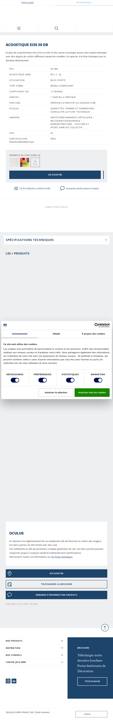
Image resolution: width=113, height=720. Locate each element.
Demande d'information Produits (79, 188)
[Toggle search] (56, 28)
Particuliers (27, 2)
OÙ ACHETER (55, 174)
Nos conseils (14, 655)
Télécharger (92, 681)
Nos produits (14, 640)
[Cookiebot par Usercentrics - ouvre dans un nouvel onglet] (97, 325)
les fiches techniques (62, 556)
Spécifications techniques (30, 240)
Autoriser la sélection (56, 392)
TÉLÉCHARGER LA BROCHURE (32, 188)
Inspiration (13, 648)
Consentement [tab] (19, 333)
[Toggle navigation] (19, 28)
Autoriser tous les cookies (92, 392)
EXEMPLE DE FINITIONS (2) (24, 155)
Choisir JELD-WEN (16, 662)
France (83, 714)
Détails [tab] (56, 333)
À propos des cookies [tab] (93, 333)
